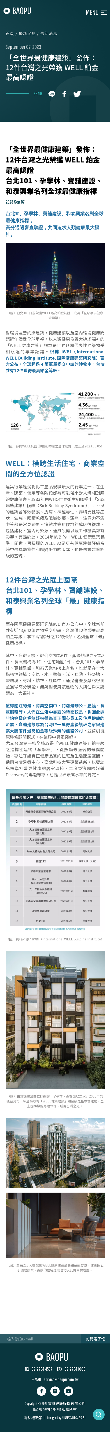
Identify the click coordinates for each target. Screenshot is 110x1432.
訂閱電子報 (95, 1339)
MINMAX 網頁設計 (74, 1417)
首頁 (10, 33)
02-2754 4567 (42, 1369)
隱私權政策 (33, 1417)
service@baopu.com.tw (61, 1379)
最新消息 (27, 33)
